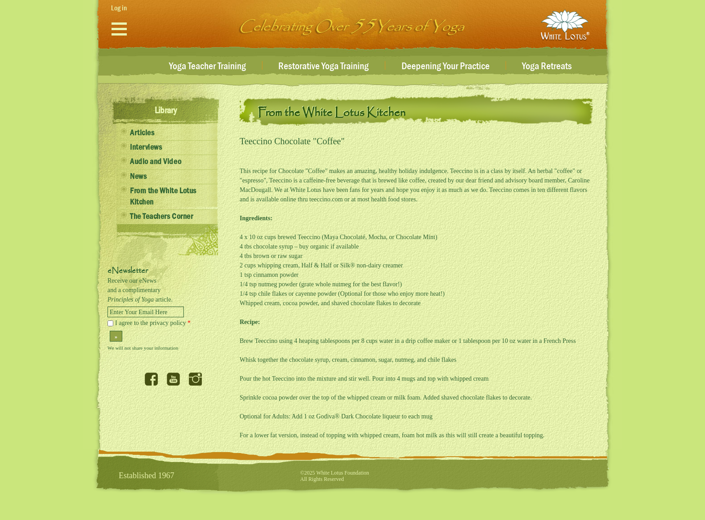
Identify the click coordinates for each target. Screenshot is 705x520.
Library (166, 110)
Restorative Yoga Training (323, 66)
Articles (142, 133)
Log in (119, 8)
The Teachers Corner (161, 217)
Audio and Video (155, 162)
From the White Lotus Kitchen (163, 196)
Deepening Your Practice (446, 66)
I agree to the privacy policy (153, 323)
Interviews (146, 147)
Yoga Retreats (547, 66)
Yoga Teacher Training (207, 66)
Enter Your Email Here (138, 312)
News (138, 177)
